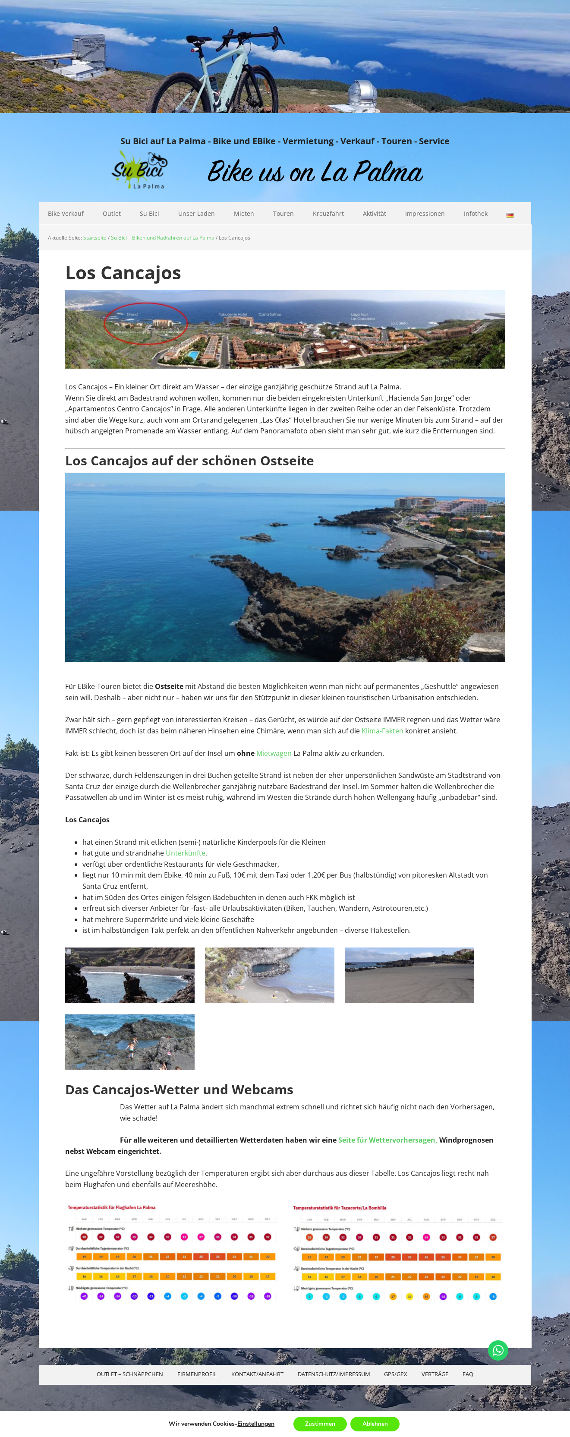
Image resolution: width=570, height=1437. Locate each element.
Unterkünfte (185, 853)
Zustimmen (318, 1423)
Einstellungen (253, 1424)
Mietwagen (274, 753)
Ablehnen (376, 1423)
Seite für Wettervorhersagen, (388, 1140)
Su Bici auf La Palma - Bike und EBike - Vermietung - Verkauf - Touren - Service (285, 140)
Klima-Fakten (382, 731)
